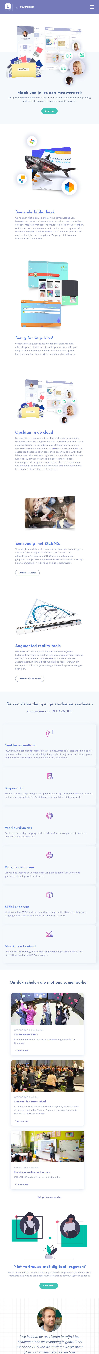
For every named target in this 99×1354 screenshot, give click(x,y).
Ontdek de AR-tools (30, 679)
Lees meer (21, 1050)
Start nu (49, 111)
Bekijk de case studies (49, 1197)
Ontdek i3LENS (27, 573)
